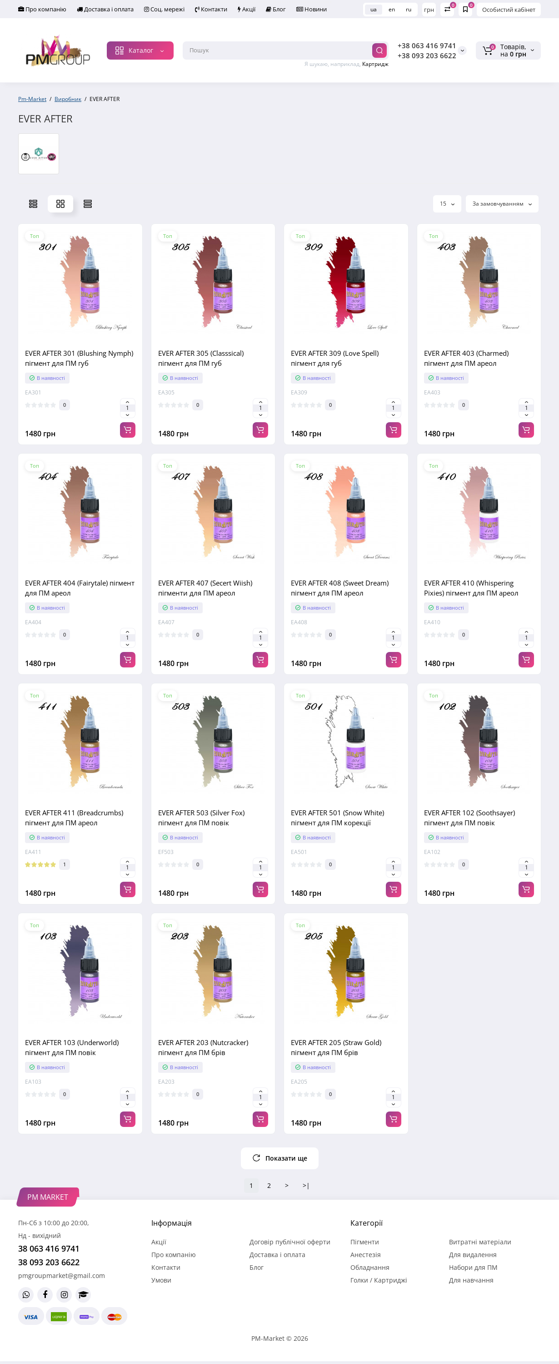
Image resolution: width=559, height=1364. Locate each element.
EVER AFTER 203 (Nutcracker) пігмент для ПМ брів (203, 1047)
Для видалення (473, 1254)
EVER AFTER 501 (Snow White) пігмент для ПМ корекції (337, 817)
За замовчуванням (502, 203)
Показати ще (279, 1158)
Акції (246, 9)
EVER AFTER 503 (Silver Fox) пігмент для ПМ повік (201, 817)
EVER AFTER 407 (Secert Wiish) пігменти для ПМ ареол (205, 587)
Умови (161, 1280)
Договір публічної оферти (290, 1242)
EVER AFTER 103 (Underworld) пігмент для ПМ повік (72, 1047)
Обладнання (369, 1267)
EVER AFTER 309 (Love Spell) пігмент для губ (335, 358)
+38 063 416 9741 (427, 45)
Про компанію (42, 9)
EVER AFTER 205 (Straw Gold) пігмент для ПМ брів (336, 1047)
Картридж (375, 64)
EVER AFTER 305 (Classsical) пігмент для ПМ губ (201, 358)
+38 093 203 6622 (427, 55)
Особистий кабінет (508, 9)
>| (306, 1185)
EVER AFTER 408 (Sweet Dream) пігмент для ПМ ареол (340, 587)
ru (408, 9)
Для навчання (471, 1280)
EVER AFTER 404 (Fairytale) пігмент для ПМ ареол (80, 587)
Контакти (211, 9)
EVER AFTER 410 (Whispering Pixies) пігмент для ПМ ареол (471, 587)
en (392, 9)
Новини (311, 9)
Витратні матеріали (480, 1242)
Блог (276, 9)
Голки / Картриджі (378, 1280)
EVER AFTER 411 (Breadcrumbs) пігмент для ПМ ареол (74, 817)
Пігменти (364, 1242)
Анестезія (365, 1254)
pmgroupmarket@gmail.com (61, 1275)
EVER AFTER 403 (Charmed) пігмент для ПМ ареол (466, 358)
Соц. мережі (164, 9)
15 (447, 203)
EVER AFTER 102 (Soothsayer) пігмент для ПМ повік (469, 817)
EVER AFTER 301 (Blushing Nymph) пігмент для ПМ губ (79, 358)
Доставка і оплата (105, 9)
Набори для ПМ (473, 1267)
